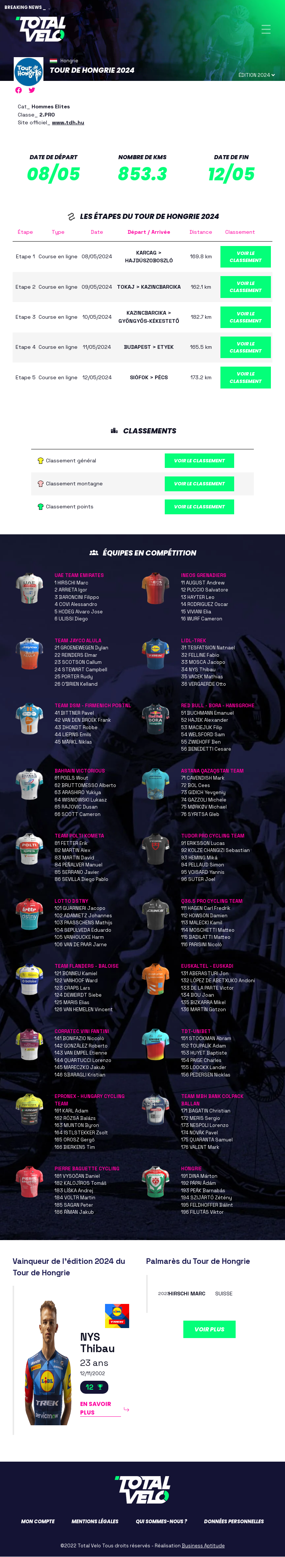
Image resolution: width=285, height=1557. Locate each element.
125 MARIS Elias (72, 1003)
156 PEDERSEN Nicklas (205, 1075)
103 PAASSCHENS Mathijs (83, 923)
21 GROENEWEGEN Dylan (81, 648)
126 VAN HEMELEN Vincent (84, 1010)
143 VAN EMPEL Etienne (81, 1053)
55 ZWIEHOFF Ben (201, 742)
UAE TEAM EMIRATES (79, 576)
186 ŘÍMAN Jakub (74, 1212)
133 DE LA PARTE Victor (207, 988)
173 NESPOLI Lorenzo (205, 1125)
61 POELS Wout (71, 778)
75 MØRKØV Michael (204, 807)
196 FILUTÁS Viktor (202, 1212)
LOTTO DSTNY (71, 901)
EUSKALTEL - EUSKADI (207, 966)
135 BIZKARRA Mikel (203, 1003)
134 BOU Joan (197, 995)
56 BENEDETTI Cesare (206, 749)
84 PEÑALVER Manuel (78, 865)
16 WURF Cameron (201, 619)
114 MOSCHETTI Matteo (208, 930)
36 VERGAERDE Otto (203, 684)
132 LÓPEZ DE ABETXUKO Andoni (218, 981)
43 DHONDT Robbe (76, 728)
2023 (164, 1294)
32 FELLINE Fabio (200, 655)
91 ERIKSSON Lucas (203, 843)
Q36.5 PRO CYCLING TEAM (212, 901)
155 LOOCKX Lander (203, 1068)
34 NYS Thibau (198, 670)
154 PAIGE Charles (201, 1061)
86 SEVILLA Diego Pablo (81, 879)
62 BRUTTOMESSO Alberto (85, 786)
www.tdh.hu (68, 122)
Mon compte (38, 1521)
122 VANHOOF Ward (76, 981)
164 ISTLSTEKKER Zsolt (81, 1133)
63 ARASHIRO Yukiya (78, 793)
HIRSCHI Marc (186, 1294)
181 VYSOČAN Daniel (77, 1176)
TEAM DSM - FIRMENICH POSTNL (93, 706)
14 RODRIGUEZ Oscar (204, 605)
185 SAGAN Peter (74, 1205)
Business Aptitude (203, 1546)
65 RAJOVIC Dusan (76, 807)
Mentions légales (95, 1521)
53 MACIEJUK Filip (201, 728)
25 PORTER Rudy (74, 677)
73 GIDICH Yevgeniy (203, 793)
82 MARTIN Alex (73, 851)
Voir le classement (246, 257)
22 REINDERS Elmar (76, 655)
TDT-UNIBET (196, 1032)
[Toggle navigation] (266, 29)
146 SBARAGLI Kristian (80, 1075)
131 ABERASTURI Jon (205, 974)
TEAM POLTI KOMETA (79, 836)
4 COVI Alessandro (76, 605)
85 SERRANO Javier (77, 872)
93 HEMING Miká (199, 858)
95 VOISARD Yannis (203, 872)
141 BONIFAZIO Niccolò (79, 1039)
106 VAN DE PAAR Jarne (81, 945)
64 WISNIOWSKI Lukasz (81, 800)
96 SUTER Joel (198, 879)
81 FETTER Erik (71, 843)
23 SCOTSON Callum (78, 662)
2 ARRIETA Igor (71, 590)
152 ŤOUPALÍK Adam (203, 1046)
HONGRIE (191, 1169)
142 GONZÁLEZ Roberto (81, 1046)
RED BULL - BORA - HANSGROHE (218, 706)
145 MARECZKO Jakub (80, 1068)
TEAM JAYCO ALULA (78, 641)
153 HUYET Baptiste (204, 1053)
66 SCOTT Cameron (78, 815)
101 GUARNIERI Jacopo (80, 908)
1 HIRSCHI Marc (71, 583)
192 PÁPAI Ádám (198, 1183)
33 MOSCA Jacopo (203, 662)
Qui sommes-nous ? (161, 1521)
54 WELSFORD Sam (203, 735)
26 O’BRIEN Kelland (76, 684)
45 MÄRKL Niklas (73, 742)
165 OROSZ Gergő (75, 1140)
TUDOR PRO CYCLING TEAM (213, 836)
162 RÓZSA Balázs (75, 1118)
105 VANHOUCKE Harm (79, 937)
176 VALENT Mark (200, 1147)
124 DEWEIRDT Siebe (78, 995)
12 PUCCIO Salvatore (204, 590)
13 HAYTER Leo (197, 597)
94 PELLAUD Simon (202, 865)
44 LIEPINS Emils (73, 735)
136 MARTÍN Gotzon (203, 1010)
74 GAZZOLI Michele (203, 800)
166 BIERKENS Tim (75, 1147)
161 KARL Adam (71, 1111)
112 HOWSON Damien (204, 916)
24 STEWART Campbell (81, 670)
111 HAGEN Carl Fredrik (205, 908)
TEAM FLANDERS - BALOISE (87, 966)
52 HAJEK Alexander (204, 720)
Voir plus (209, 1330)
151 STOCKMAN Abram (206, 1039)
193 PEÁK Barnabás (203, 1191)
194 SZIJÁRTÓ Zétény (206, 1198)
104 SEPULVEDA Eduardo (83, 930)
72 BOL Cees (195, 786)
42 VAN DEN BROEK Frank (83, 720)
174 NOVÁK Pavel (199, 1133)
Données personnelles (234, 1521)
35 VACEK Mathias (202, 677)
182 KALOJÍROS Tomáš (81, 1183)
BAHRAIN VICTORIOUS (80, 771)
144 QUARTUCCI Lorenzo (83, 1061)
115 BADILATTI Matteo (205, 937)
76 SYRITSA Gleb (200, 815)
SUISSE (224, 1294)
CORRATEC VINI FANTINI (82, 1032)
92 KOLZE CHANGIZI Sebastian (215, 851)
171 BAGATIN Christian (205, 1111)
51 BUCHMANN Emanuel (207, 713)
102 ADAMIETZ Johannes (83, 916)
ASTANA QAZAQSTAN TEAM (212, 771)
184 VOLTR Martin (75, 1198)
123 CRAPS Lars (72, 988)
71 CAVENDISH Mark (203, 778)
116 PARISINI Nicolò (201, 945)
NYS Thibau (97, 1343)
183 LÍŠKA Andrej (74, 1191)
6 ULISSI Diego (71, 619)
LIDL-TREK (193, 641)
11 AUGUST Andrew (203, 583)
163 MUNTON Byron (77, 1125)
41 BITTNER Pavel (74, 713)
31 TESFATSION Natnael (208, 648)
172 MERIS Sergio (200, 1118)
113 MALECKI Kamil (201, 923)
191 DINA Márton (199, 1176)
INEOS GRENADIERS (203, 576)
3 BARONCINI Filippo (77, 597)
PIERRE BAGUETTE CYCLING (87, 1169)
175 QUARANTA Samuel (207, 1140)
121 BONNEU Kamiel (76, 974)
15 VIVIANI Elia (196, 612)
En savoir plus (95, 1408)
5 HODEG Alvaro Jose (79, 612)
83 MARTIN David (74, 858)
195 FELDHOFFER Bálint (207, 1205)
